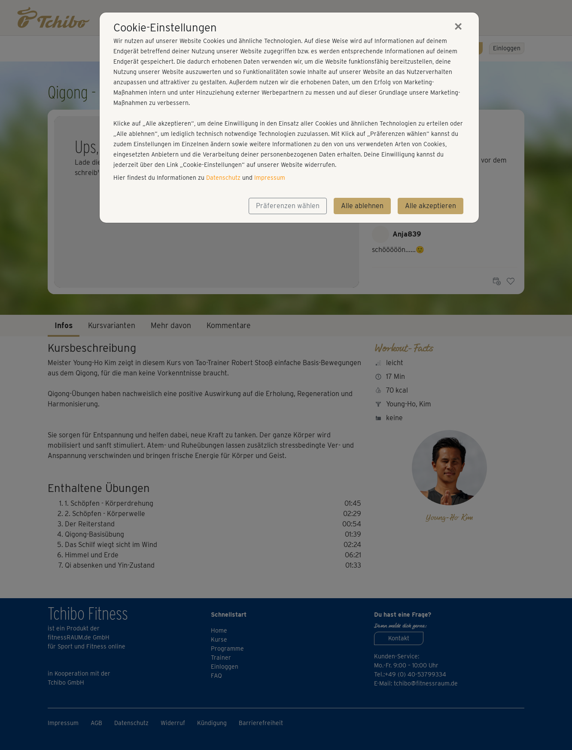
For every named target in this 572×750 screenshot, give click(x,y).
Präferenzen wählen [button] (287, 206)
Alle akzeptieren (430, 206)
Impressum (269, 177)
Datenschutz (223, 177)
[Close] (458, 26)
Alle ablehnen (362, 206)
